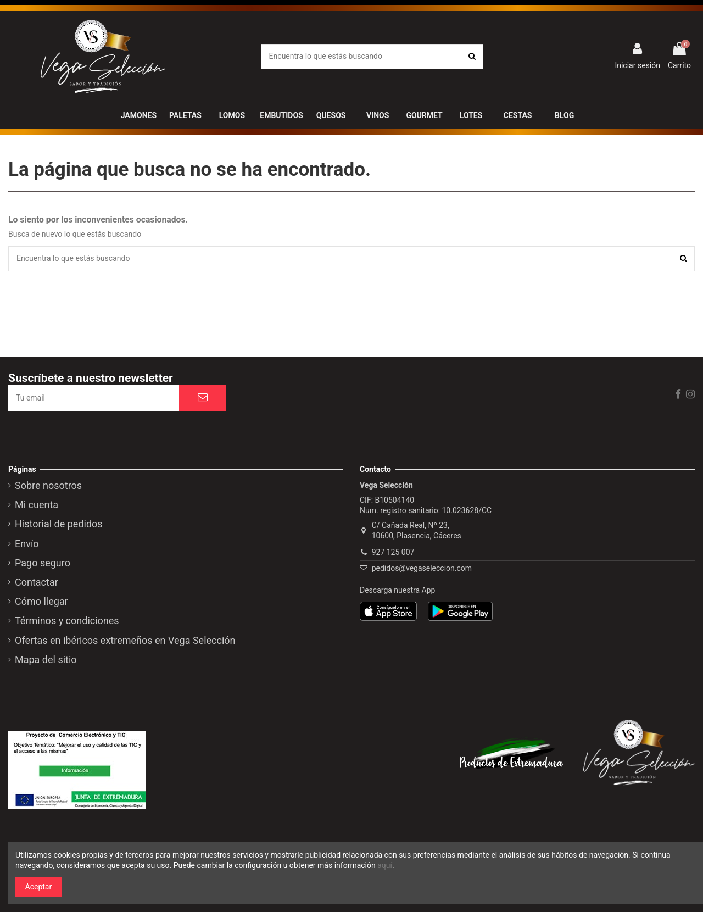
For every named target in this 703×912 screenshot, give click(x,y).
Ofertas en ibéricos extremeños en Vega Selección (125, 640)
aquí (384, 865)
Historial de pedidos (59, 524)
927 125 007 (393, 552)
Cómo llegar (41, 601)
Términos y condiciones (67, 620)
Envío (27, 543)
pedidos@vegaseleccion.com (422, 568)
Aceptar (38, 886)
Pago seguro (42, 563)
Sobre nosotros (48, 485)
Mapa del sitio (46, 659)
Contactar (36, 582)
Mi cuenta (36, 504)
